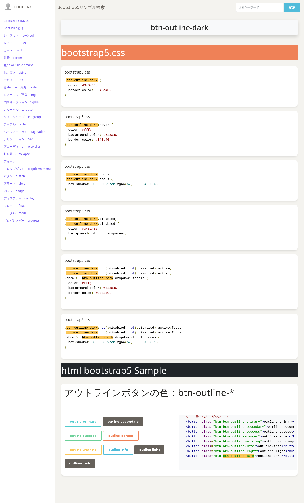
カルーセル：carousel (18, 109)
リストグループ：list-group (22, 117)
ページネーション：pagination (24, 132)
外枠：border (13, 58)
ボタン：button (14, 176)
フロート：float (14, 206)
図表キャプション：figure (21, 102)
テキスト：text (14, 80)
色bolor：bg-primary (18, 65)
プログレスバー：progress (22, 220)
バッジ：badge (14, 191)
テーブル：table (15, 124)
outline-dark (79, 463)
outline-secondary (123, 421)
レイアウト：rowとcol (19, 35)
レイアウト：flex (15, 43)
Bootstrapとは (13, 28)
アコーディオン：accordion (22, 146)
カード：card (13, 50)
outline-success (83, 436)
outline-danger (121, 436)
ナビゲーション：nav (18, 139)
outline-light (149, 450)
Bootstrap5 (24, 7)
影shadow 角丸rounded (21, 87)
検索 (292, 7)
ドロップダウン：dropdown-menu (27, 169)
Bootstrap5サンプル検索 (81, 7)
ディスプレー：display (19, 198)
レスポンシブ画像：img (20, 95)
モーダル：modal (15, 213)
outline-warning (83, 450)
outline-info (118, 450)
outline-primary (83, 421)
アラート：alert (14, 183)
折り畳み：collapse (17, 154)
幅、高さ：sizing (15, 72)
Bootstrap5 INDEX (16, 21)
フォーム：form (14, 161)
